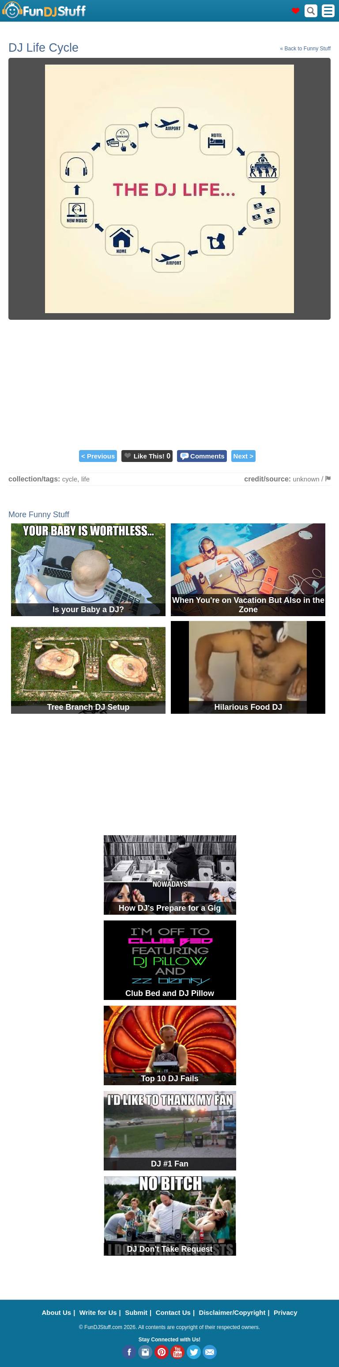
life (85, 479)
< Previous (98, 456)
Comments (207, 456)
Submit (136, 1312)
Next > (243, 456)
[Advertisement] (169, 384)
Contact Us (173, 1312)
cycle (69, 479)
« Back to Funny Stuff (305, 48)
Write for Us (98, 1312)
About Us (57, 1312)
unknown (306, 479)
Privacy (285, 1312)
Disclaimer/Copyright (232, 1312)
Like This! (149, 456)
